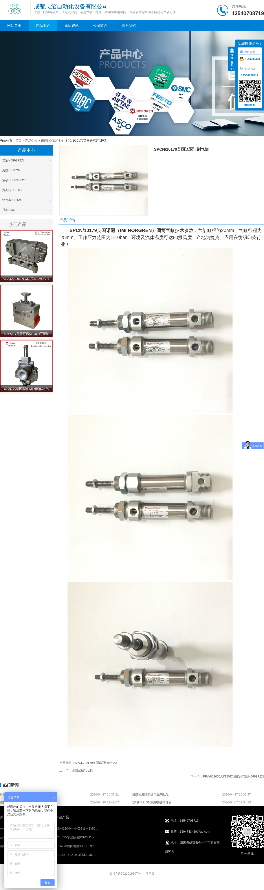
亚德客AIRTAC (26, 200)
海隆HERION (26, 170)
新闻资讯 (71, 25)
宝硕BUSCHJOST (26, 180)
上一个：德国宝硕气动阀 (76, 770)
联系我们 (129, 25)
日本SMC (26, 210)
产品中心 (43, 25)
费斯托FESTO (26, 190)
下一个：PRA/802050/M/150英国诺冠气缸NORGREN (227, 776)
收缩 (232, 60)
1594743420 (250, 59)
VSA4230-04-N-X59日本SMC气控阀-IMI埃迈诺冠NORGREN (96, 828)
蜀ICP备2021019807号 (125, 873)
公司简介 (100, 25)
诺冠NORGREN (52, 140)
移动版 (150, 873)
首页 (18, 140)
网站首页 (14, 25)
